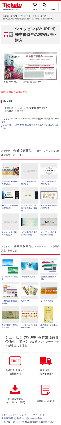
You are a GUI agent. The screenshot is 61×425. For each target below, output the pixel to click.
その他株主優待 (34, 418)
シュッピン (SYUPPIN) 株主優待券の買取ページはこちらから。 (30, 126)
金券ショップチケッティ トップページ (21, 415)
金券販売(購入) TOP (11, 418)
